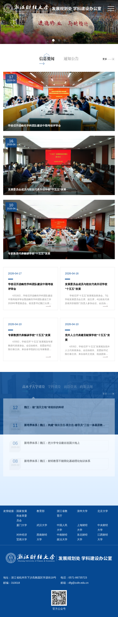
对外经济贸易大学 (21, 537)
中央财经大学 (102, 527)
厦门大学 (21, 525)
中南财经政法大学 (62, 537)
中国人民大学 (62, 527)
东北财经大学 (82, 537)
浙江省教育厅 (62, 513)
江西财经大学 (102, 537)
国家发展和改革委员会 (21, 515)
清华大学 (82, 511)
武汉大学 (42, 525)
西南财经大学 (42, 537)
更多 (105, 59)
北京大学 (102, 511)
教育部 (41, 511)
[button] (53, 40)
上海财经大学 (82, 527)
